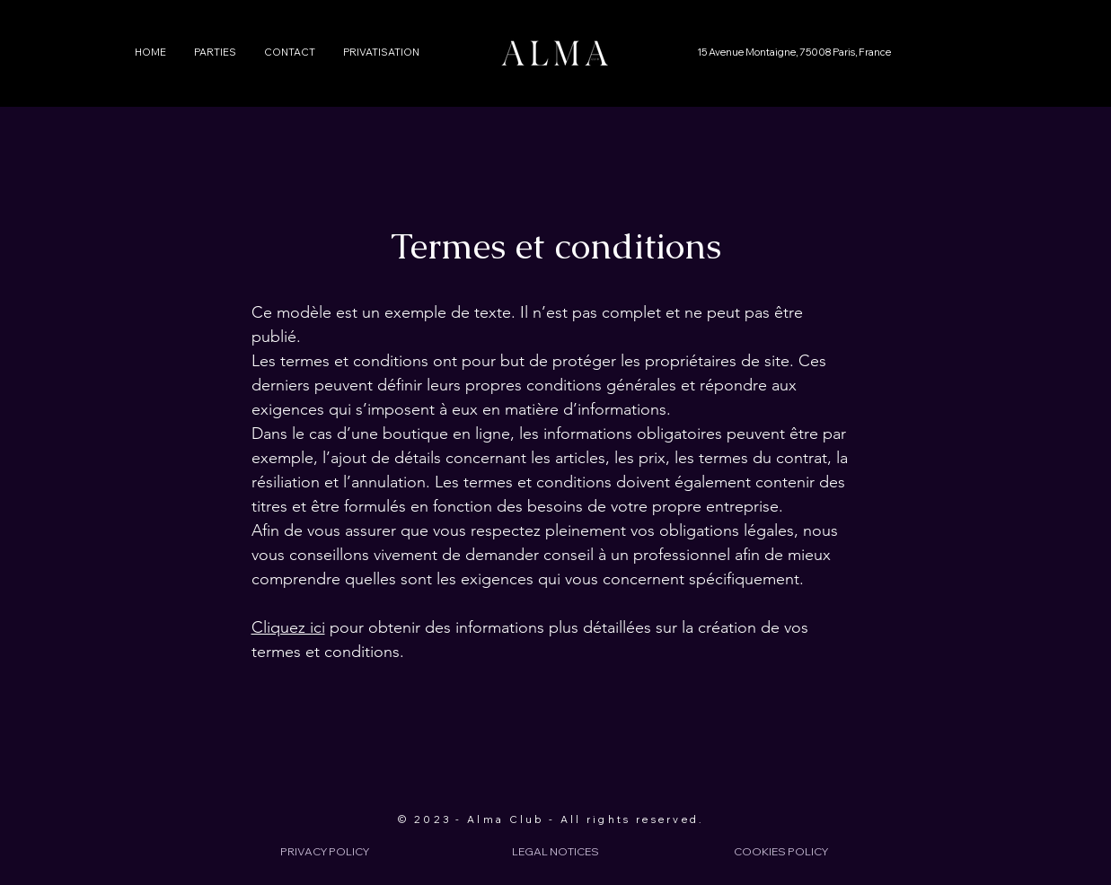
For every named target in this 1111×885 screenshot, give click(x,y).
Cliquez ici (288, 627)
